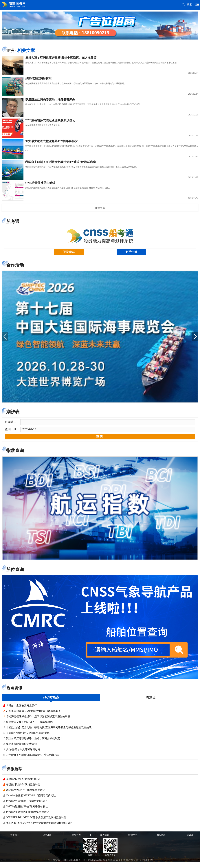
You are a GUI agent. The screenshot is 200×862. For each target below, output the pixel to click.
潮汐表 (12, 411)
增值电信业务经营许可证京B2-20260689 (130, 860)
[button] (5, 336)
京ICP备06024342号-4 (95, 860)
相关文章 (26, 50)
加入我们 (104, 835)
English (190, 835)
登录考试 (69, 252)
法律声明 (132, 835)
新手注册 (131, 252)
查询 (100, 436)
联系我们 (47, 835)
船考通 (12, 221)
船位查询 (15, 569)
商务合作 (76, 835)
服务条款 (161, 835)
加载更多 (100, 208)
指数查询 (15, 450)
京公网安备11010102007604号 (64, 860)
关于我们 (14, 835)
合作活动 (15, 265)
